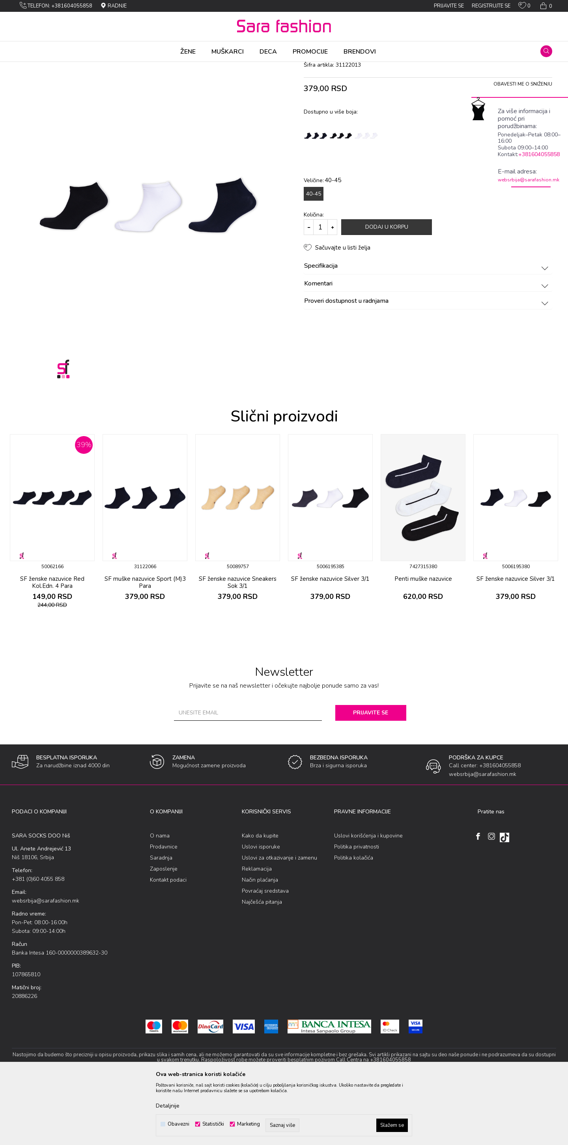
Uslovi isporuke (261, 908)
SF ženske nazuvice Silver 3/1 (330, 640)
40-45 (313, 255)
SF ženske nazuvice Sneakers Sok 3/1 (238, 644)
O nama (160, 897)
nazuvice (121, 67)
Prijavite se (370, 774)
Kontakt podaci (168, 941)
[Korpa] (545, 6)
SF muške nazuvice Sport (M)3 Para (145, 644)
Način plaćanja (260, 941)
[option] (52, 586)
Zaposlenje (164, 930)
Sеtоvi (100, 67)
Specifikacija (427, 328)
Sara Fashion (26, 67)
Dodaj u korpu (386, 289)
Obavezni (178, 1124)
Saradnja (161, 919)
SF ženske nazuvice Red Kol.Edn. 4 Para (52, 644)
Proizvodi (56, 67)
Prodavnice (164, 908)
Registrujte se (491, 5)
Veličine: (322, 242)
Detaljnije (167, 1106)
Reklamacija (257, 930)
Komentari (427, 345)
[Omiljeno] (524, 7)
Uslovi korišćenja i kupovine (368, 897)
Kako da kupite (260, 897)
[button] (546, 51)
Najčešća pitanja (262, 964)
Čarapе (80, 67)
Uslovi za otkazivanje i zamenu (279, 919)
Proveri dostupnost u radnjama (427, 363)
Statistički (213, 1124)
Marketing (248, 1124)
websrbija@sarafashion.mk (528, 180)
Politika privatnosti (356, 908)
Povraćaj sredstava (265, 953)
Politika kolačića (353, 919)
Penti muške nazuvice (423, 640)
